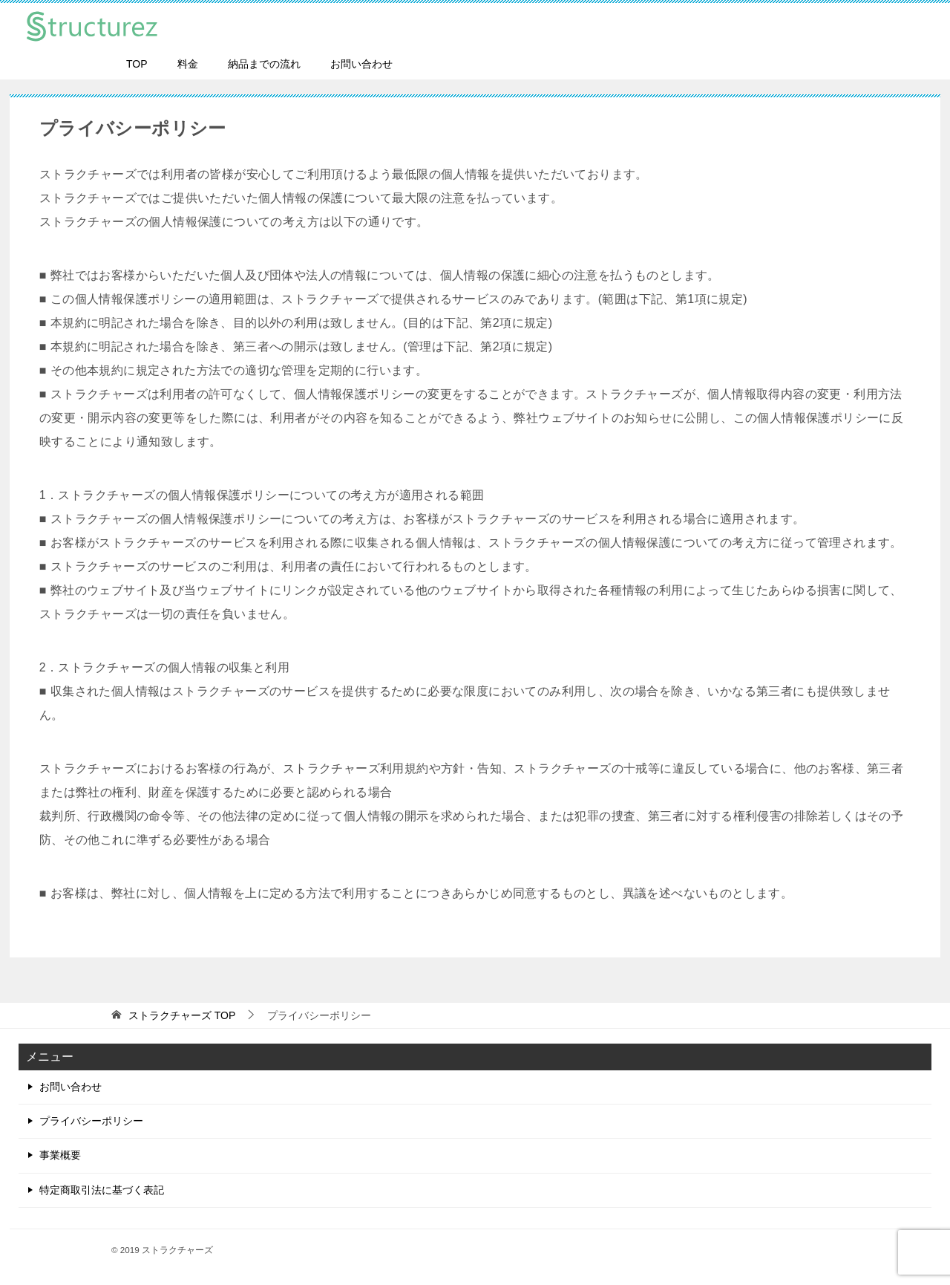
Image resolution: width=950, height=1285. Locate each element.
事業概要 (60, 1155)
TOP (137, 64)
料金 (187, 64)
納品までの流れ (264, 64)
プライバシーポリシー (91, 1121)
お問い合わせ (361, 64)
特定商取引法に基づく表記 (101, 1190)
